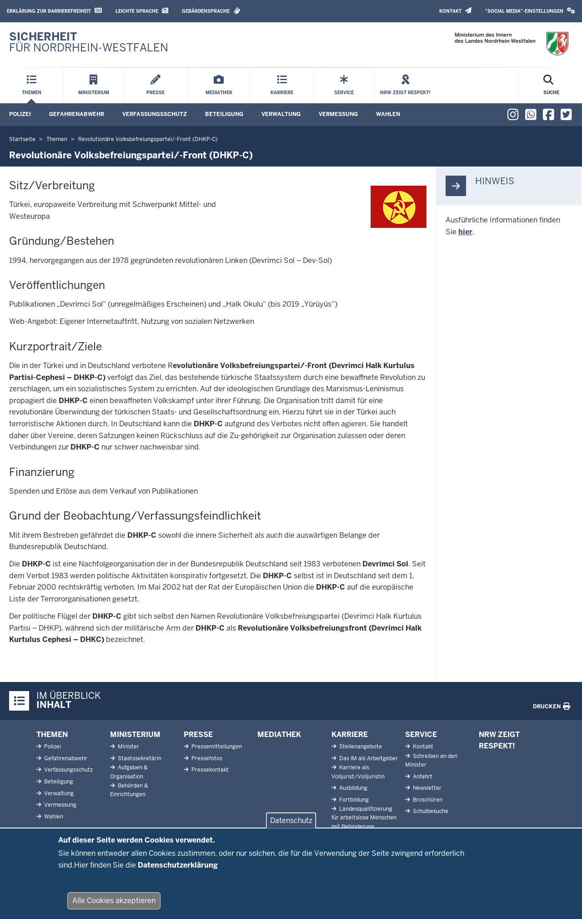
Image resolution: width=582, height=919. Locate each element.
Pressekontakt (209, 769)
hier (465, 232)
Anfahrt (421, 776)
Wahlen (388, 114)
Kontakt (455, 10)
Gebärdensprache (211, 10)
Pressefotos (206, 758)
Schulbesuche (429, 811)
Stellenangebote (360, 746)
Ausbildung (352, 788)
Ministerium (135, 734)
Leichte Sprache (141, 10)
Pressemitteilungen (216, 746)
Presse (198, 734)
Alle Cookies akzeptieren (114, 908)
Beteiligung (224, 114)
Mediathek (279, 734)
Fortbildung (353, 799)
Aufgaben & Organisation (129, 772)
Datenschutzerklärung (178, 872)
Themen (52, 734)
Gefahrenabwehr (76, 114)
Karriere (349, 734)
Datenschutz (291, 828)
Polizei (20, 114)
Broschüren (426, 799)
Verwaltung (281, 114)
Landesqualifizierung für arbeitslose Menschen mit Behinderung (363, 817)
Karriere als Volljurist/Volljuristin (358, 772)
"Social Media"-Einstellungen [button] (530, 10)
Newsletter (426, 788)
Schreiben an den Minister (431, 760)
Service (421, 734)
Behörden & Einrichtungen (129, 790)
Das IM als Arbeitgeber (368, 758)
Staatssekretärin (138, 758)
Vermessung (338, 114)
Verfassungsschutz (154, 114)
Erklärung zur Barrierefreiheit (54, 10)
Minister (127, 746)
